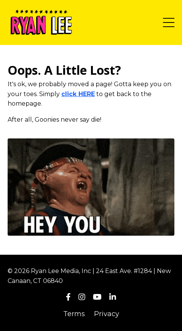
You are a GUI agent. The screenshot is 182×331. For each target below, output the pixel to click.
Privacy (106, 314)
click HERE (78, 94)
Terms (74, 314)
